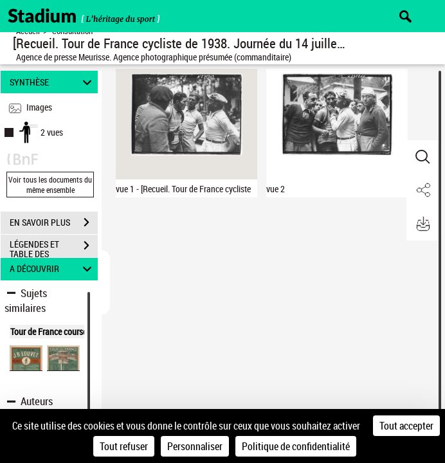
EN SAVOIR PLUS (54, 222)
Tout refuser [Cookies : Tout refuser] (124, 446)
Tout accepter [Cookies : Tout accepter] (406, 426)
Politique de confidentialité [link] (296, 446)
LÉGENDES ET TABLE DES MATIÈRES (54, 247)
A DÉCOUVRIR (53, 269)
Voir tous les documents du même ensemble (50, 184)
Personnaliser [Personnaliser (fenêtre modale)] (194, 446)
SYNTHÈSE (53, 82)
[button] (422, 157)
